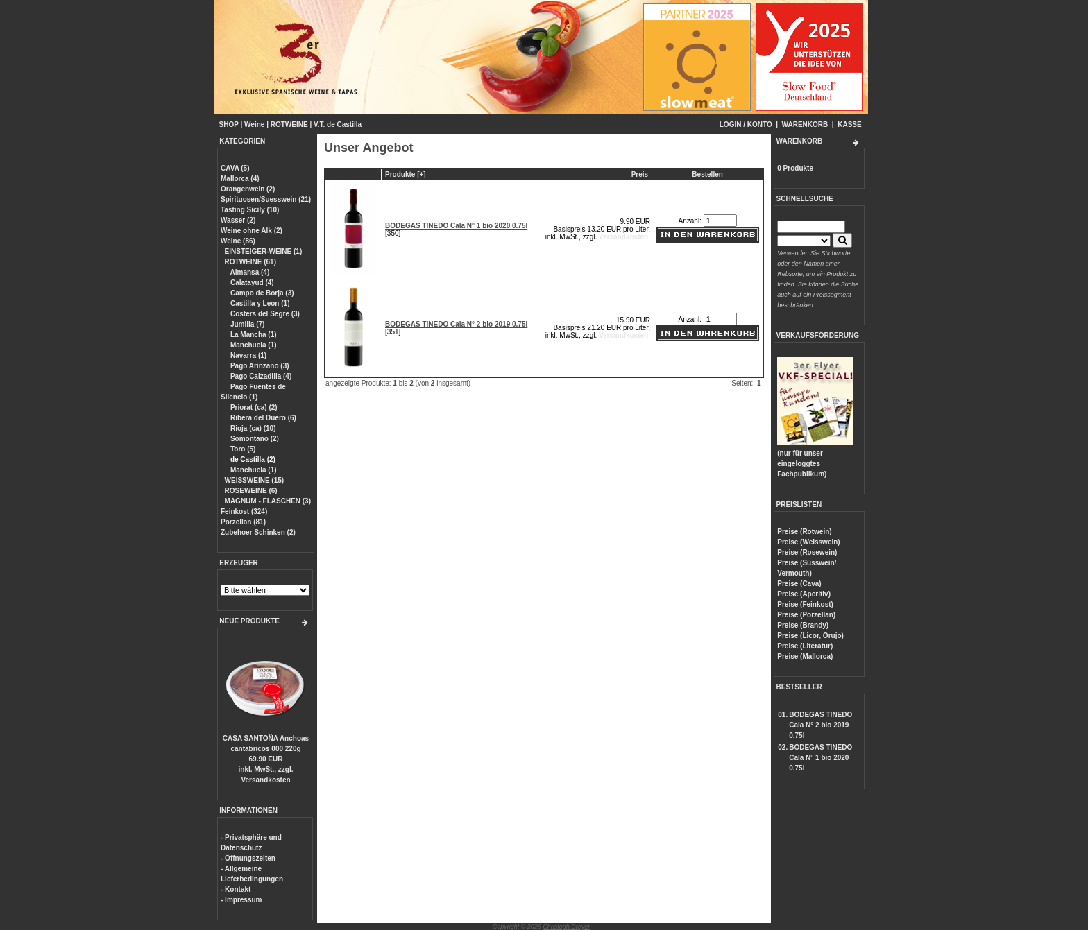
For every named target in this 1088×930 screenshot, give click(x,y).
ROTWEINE (289, 124)
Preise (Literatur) (805, 646)
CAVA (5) (235, 168)
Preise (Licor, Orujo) (810, 635)
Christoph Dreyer (566, 926)
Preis (639, 174)
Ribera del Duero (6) (262, 418)
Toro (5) (241, 449)
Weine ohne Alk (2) (251, 230)
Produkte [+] (405, 174)
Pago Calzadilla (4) (259, 376)
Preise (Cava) (799, 583)
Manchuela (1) (252, 345)
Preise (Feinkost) (805, 604)
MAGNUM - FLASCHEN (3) (268, 501)
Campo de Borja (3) (261, 293)
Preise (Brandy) (802, 625)
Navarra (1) (247, 355)
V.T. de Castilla (338, 124)
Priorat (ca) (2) (253, 407)
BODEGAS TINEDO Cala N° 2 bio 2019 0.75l (456, 324)
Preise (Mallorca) (805, 656)
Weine (254, 124)
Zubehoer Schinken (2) (258, 532)
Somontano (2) (253, 438)
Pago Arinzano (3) (258, 366)
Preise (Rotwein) (804, 531)
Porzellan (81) (243, 522)
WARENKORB (805, 124)
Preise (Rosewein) (807, 552)
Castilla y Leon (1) (258, 303)
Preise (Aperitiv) (804, 594)
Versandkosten (265, 780)
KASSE (849, 124)
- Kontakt (235, 889)
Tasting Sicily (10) (250, 210)
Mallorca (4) (240, 178)
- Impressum (241, 900)
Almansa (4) (248, 272)
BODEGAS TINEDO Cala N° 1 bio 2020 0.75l (456, 226)
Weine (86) (238, 241)
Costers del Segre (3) (264, 314)
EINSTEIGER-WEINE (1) (264, 251)
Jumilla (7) (246, 324)
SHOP (229, 124)
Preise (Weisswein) (808, 542)
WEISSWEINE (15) (254, 480)
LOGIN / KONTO (746, 124)
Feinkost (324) (244, 511)
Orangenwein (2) (248, 189)
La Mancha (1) (252, 334)
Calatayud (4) (251, 282)
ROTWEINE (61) (250, 262)
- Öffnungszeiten (248, 858)
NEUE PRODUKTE (249, 621)
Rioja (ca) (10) (251, 428)
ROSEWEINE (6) (251, 490)
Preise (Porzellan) (806, 615)
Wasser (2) (238, 220)
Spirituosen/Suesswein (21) (266, 199)
